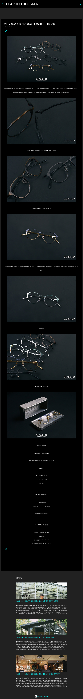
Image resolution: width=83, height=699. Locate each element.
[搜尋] (41, 3)
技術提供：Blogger (41, 696)
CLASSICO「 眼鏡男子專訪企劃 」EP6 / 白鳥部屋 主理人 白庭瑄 (37, 601)
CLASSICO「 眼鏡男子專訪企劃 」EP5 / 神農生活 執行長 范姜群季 (38, 674)
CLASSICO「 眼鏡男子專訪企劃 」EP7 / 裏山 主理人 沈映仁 (35, 637)
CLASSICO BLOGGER (22, 4)
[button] (5, 31)
